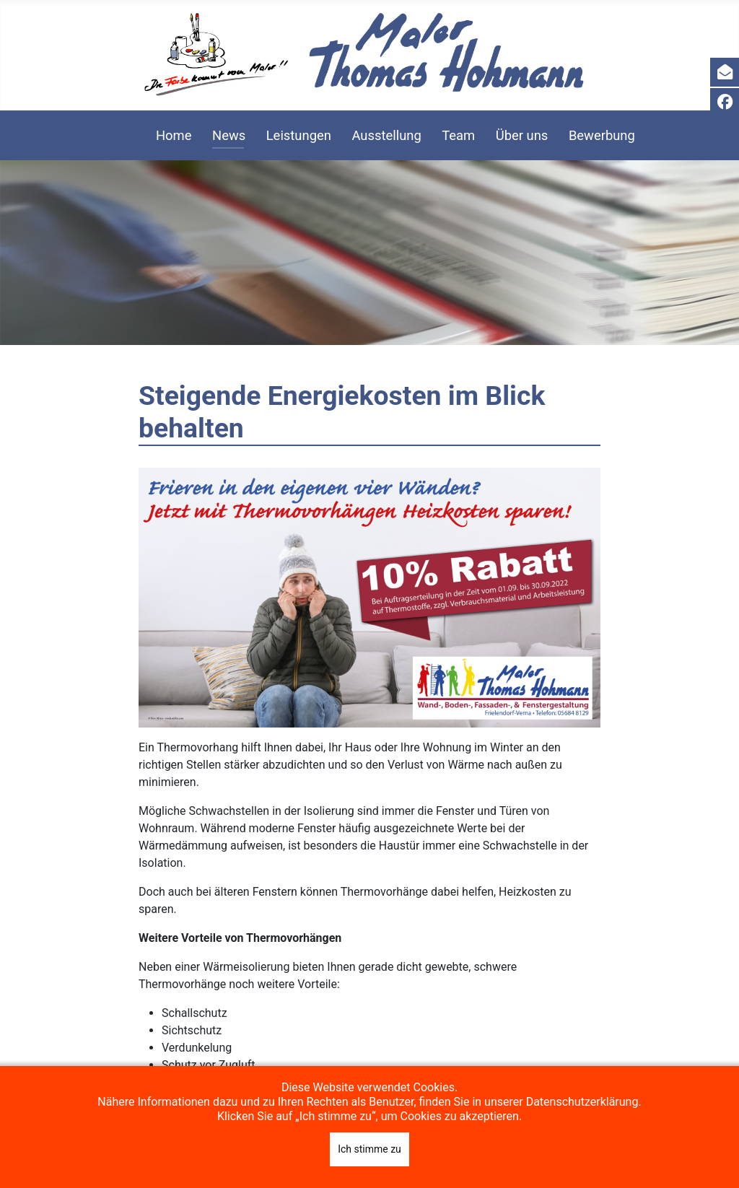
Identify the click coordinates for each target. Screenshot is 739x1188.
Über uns (522, 135)
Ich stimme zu (369, 1149)
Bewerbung (602, 135)
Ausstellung (386, 135)
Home (174, 135)
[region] (369, 252)
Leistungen (298, 135)
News (228, 135)
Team (458, 135)
